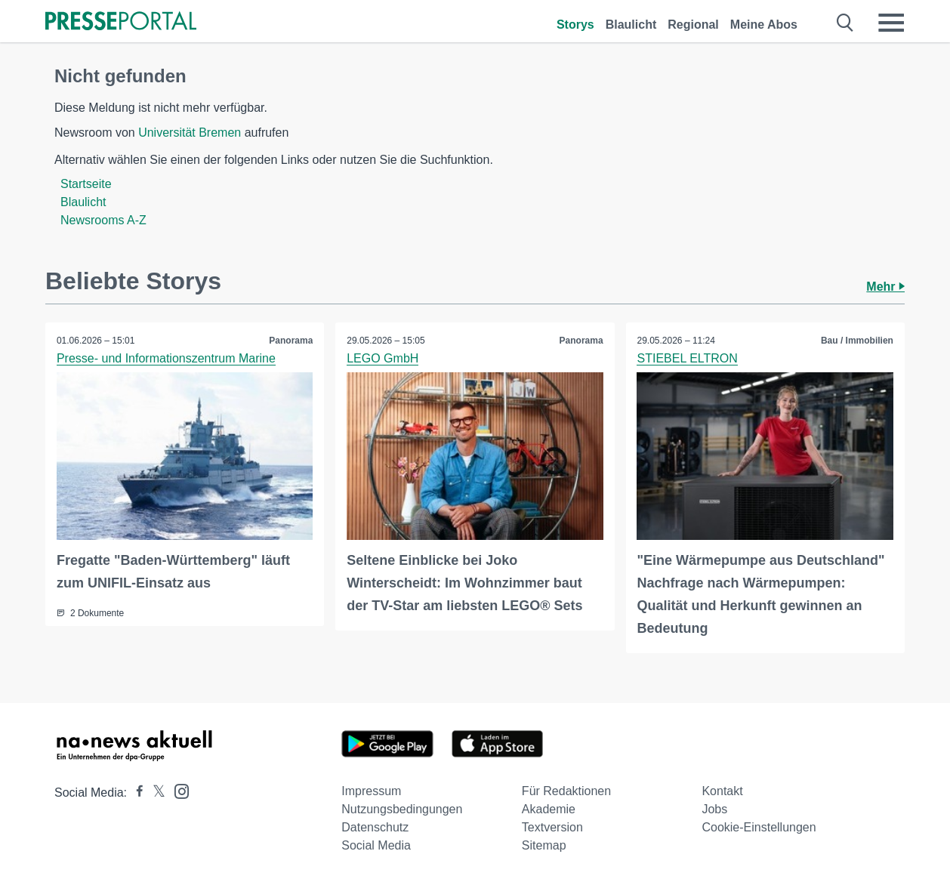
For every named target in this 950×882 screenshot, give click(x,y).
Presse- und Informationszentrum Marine (166, 358)
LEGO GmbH (382, 358)
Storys (575, 24)
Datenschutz (375, 827)
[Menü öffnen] (891, 22)
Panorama (291, 340)
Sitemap (544, 845)
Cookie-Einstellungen (759, 827)
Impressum (371, 791)
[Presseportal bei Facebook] (135, 792)
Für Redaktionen (566, 791)
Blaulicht (631, 24)
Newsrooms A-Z (103, 220)
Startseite (86, 183)
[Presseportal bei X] (154, 792)
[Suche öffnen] (845, 22)
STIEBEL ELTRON (687, 358)
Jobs (714, 809)
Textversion (552, 827)
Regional (693, 24)
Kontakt (722, 791)
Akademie (548, 809)
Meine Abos (763, 24)
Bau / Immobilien (857, 340)
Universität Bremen (189, 132)
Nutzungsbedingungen (401, 809)
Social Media (376, 845)
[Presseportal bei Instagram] (177, 790)
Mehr (885, 286)
